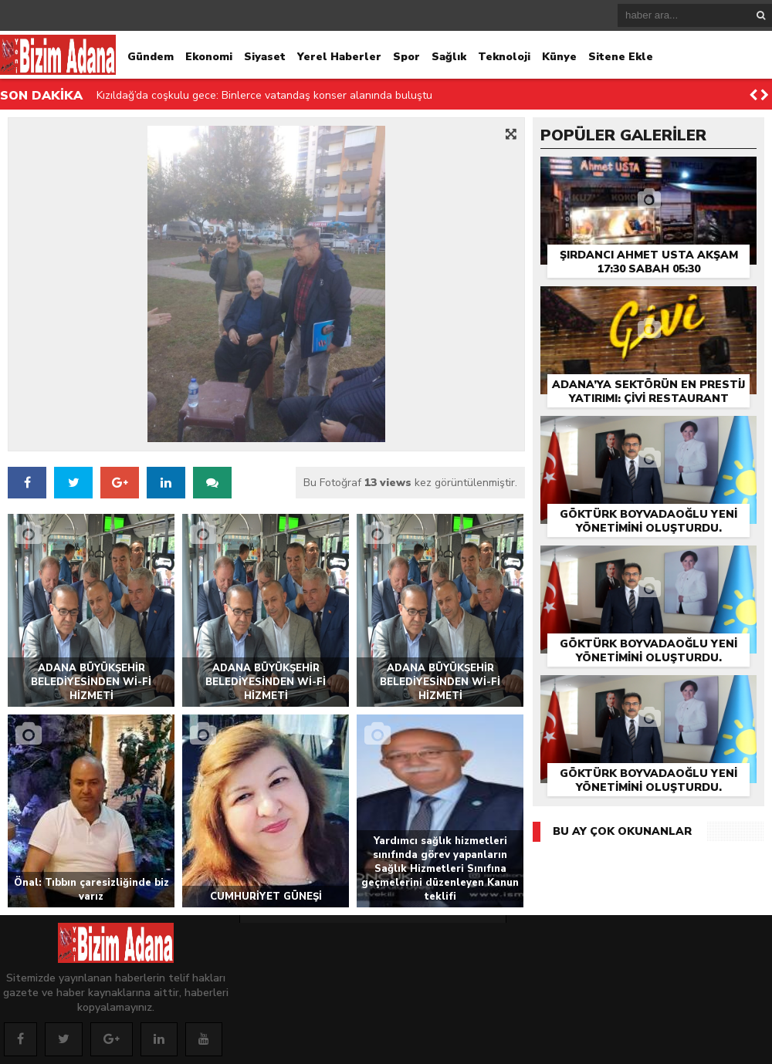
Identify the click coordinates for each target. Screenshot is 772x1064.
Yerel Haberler (339, 56)
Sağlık (449, 56)
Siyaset (265, 56)
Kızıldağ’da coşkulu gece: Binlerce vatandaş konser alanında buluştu (264, 95)
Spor (406, 56)
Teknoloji (504, 56)
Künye (559, 56)
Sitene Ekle (620, 56)
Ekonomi (208, 56)
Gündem (150, 56)
